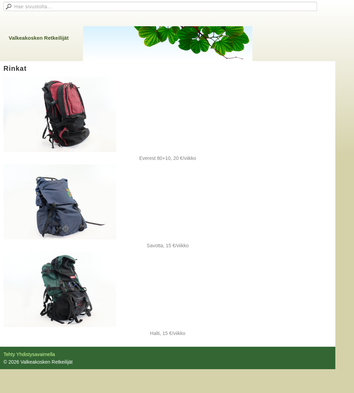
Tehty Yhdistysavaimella (29, 354)
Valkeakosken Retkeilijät (38, 38)
